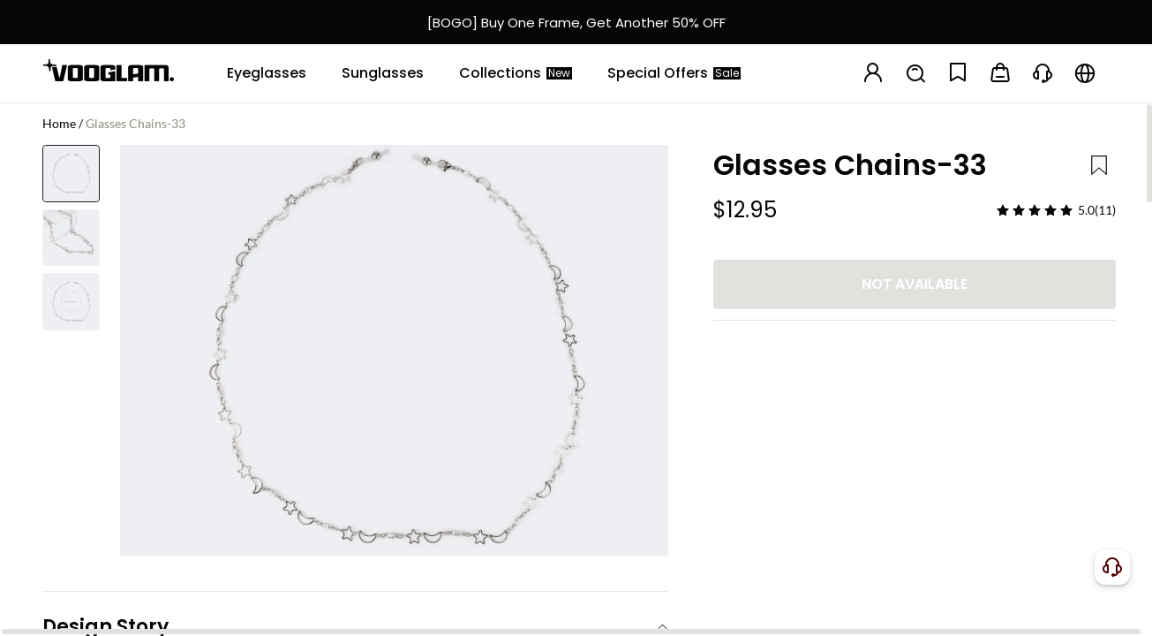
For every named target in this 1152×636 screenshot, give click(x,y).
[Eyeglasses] (266, 73)
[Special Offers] (674, 73)
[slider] (1034, 210)
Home (59, 123)
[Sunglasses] (382, 73)
